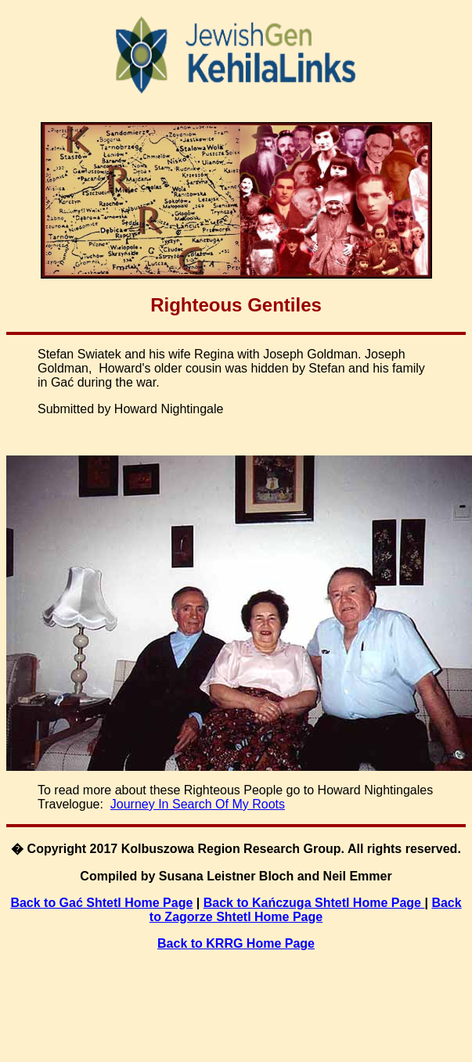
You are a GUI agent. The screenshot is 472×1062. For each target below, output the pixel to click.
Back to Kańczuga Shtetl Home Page (314, 902)
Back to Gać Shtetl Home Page (101, 902)
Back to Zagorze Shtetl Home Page (306, 909)
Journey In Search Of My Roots (197, 804)
